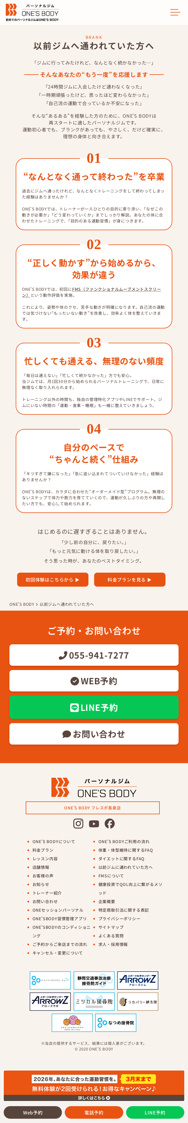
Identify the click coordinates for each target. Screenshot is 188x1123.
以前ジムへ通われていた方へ (67, 604)
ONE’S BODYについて (54, 841)
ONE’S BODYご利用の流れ (124, 841)
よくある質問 (111, 935)
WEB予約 (94, 680)
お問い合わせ (94, 733)
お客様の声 (43, 876)
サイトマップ (111, 927)
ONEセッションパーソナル (58, 910)
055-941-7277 (94, 655)
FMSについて (111, 876)
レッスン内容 (45, 858)
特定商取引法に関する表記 (123, 910)
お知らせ (41, 884)
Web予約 (33, 1112)
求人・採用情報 (113, 944)
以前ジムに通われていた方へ (125, 867)
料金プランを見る (127, 579)
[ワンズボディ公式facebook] (110, 824)
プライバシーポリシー (119, 918)
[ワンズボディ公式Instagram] (78, 824)
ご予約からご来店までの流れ (60, 944)
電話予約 (94, 1112)
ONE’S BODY (21, 604)
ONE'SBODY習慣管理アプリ (60, 918)
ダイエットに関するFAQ (121, 858)
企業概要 (106, 901)
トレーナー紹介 (47, 893)
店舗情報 (41, 867)
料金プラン (43, 850)
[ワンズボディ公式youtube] (94, 823)
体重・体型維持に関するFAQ (125, 850)
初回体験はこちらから (50, 579)
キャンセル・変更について (58, 953)
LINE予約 (94, 707)
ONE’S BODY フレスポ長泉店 (92, 808)
